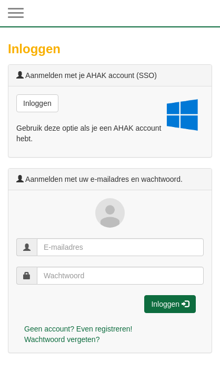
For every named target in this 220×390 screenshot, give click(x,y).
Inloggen (37, 103)
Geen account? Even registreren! (78, 329)
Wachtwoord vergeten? (61, 339)
